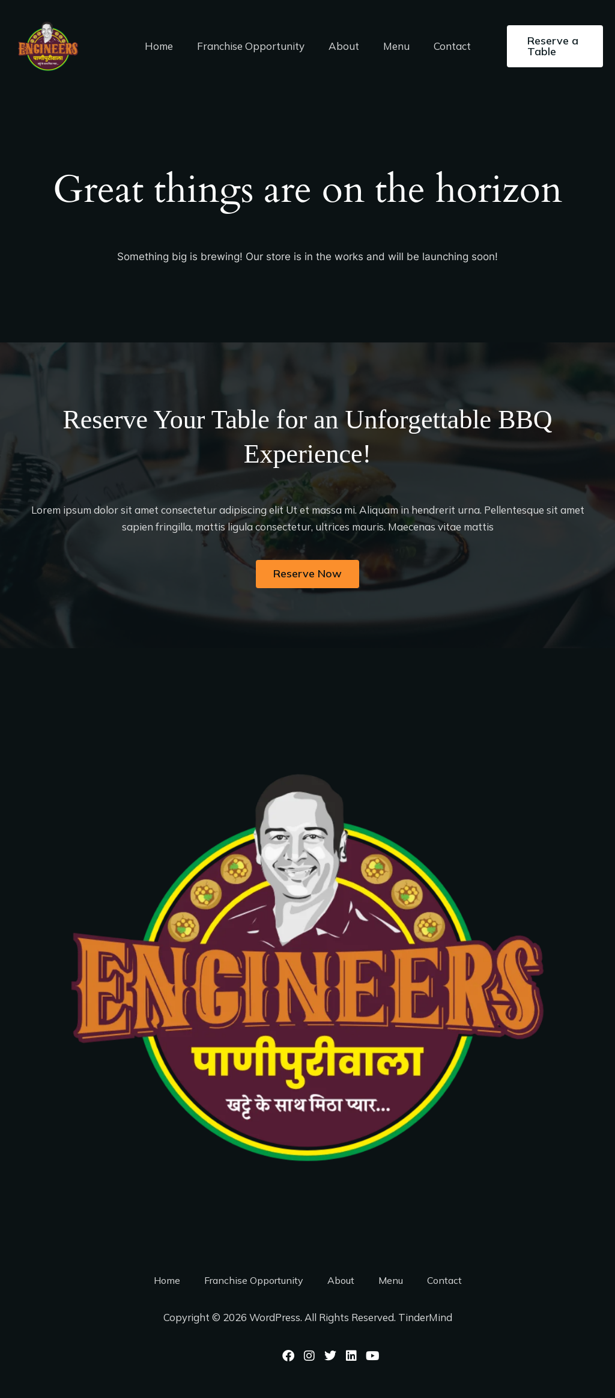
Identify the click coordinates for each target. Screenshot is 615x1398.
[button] (551, 46)
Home (166, 46)
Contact (445, 46)
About (344, 46)
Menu (393, 46)
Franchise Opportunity (254, 46)
